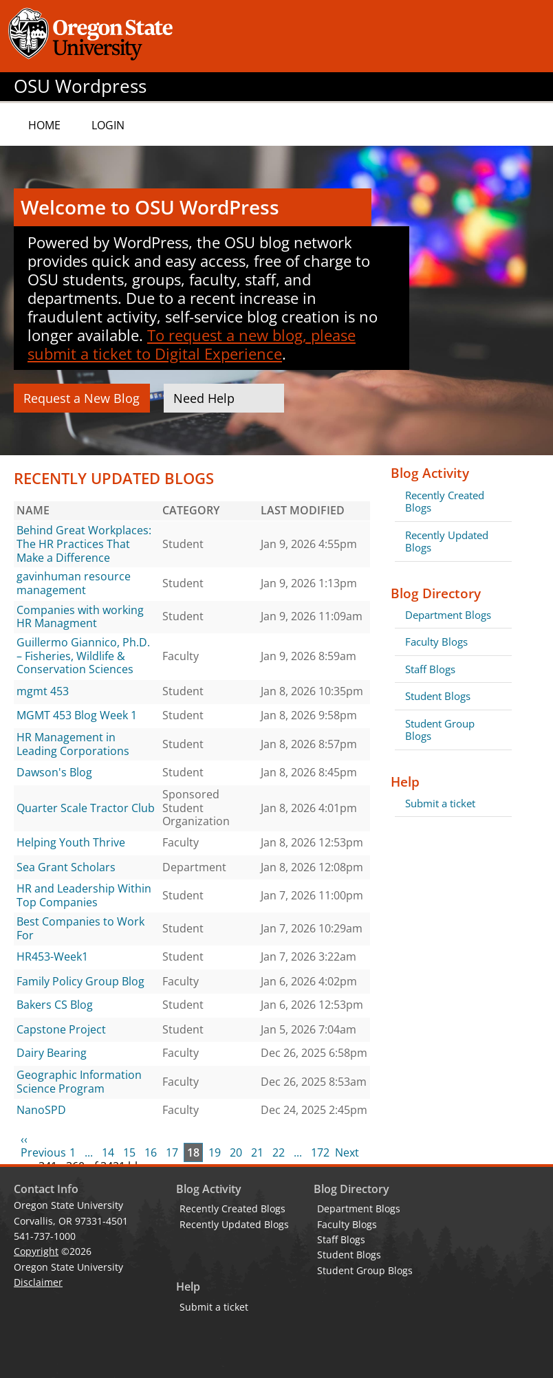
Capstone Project (61, 1029)
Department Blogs (448, 615)
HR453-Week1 (52, 956)
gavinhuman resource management (74, 583)
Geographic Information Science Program (79, 1081)
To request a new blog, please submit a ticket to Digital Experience (192, 344)
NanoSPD (41, 1109)
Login (107, 125)
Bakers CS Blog (55, 1004)
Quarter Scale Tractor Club (86, 808)
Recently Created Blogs (444, 501)
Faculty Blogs (436, 641)
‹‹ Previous (43, 1146)
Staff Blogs (430, 669)
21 (257, 1152)
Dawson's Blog (54, 772)
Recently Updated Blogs (446, 541)
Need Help (204, 398)
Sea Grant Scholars (66, 867)
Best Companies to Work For (80, 928)
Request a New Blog (81, 398)
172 (320, 1152)
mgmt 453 (43, 691)
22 (278, 1152)
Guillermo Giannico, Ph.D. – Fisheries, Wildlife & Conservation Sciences (83, 656)
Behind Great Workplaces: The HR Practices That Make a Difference (84, 544)
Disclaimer (38, 1282)
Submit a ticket (440, 803)
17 (172, 1152)
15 (129, 1152)
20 (236, 1152)
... (89, 1152)
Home (44, 125)
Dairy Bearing (52, 1052)
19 (214, 1152)
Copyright (36, 1251)
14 (108, 1152)
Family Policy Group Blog (80, 981)
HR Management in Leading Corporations (73, 744)
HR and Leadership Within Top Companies (84, 895)
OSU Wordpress (80, 86)
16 (150, 1152)
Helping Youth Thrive (71, 842)
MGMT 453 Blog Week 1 (77, 715)
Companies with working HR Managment (80, 616)
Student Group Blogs (440, 730)
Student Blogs (437, 696)
